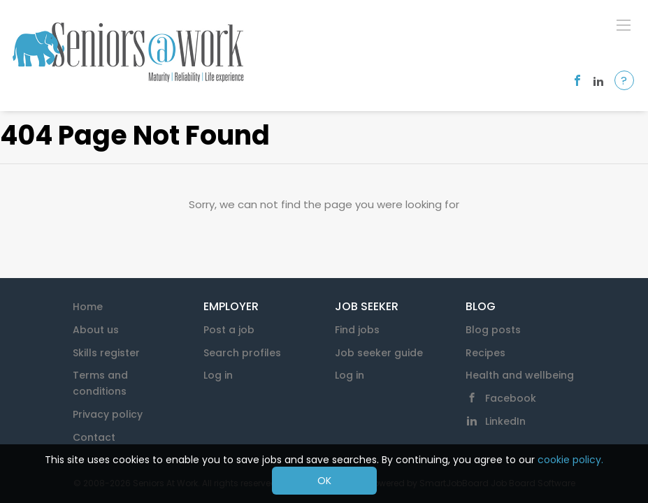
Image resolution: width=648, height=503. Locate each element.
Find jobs (357, 330)
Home (88, 307)
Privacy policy (108, 414)
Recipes (485, 353)
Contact (94, 437)
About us (96, 330)
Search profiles (242, 353)
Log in (218, 375)
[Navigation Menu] (624, 24)
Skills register (106, 353)
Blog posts (493, 330)
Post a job (228, 330)
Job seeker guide (379, 353)
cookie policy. (570, 460)
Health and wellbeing (520, 375)
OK (324, 481)
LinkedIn (505, 421)
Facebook (510, 398)
